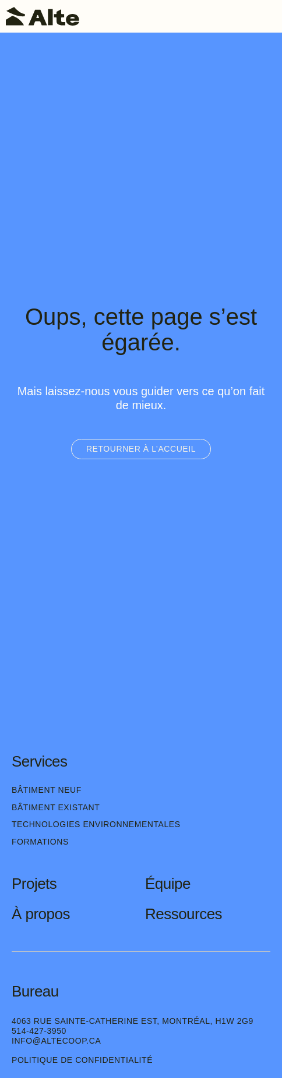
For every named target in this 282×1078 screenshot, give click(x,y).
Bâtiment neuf (47, 790)
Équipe (168, 883)
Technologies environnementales (96, 824)
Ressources (183, 913)
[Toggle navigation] (267, 16)
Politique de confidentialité (82, 1060)
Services (40, 761)
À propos (41, 913)
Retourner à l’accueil (141, 448)
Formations (40, 841)
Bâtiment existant (56, 807)
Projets (34, 883)
